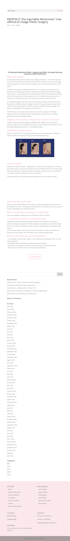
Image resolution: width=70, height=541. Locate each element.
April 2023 (10, 377)
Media (18, 25)
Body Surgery (42, 495)
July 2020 (9, 430)
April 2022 (10, 388)
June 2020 (10, 433)
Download (35, 256)
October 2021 (11, 399)
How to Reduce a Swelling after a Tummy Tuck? (21, 288)
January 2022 (11, 394)
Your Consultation (13, 495)
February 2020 (11, 442)
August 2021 (11, 405)
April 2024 (10, 363)
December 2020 (12, 419)
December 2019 (12, 445)
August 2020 (11, 428)
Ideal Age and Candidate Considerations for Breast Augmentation (27, 291)
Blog (8, 463)
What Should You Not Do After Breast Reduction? (22, 293)
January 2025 (11, 346)
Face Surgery (42, 498)
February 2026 (11, 312)
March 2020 (10, 439)
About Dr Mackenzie (14, 492)
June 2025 (10, 332)
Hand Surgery (42, 489)
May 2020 (10, 436)
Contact (10, 503)
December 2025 (12, 315)
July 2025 (9, 329)
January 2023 (11, 382)
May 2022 (10, 385)
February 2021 (11, 416)
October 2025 (11, 320)
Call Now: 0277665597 (43, 519)
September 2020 (12, 425)
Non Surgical (42, 503)
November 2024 (12, 351)
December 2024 (12, 349)
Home (10, 489)
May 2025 (10, 335)
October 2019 (11, 450)
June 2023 (10, 371)
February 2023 (11, 380)
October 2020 (11, 422)
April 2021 (10, 413)
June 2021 (10, 408)
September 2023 (12, 366)
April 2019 (10, 456)
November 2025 (12, 318)
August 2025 (11, 326)
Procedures (11, 498)
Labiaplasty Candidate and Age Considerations (21, 285)
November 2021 (12, 397)
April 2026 (10, 306)
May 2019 (10, 453)
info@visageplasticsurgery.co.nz (47, 523)
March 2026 (10, 309)
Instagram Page (11, 519)
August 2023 (11, 368)
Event (8, 466)
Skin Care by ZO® (13, 500)
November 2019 (12, 447)
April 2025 (10, 337)
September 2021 (12, 402)
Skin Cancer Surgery (44, 500)
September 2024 (12, 357)
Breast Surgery (42, 492)
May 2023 (10, 374)
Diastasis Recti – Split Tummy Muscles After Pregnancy (23, 282)
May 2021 (10, 411)
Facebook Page (11, 516)
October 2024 (11, 354)
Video (8, 475)
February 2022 (11, 391)
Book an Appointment (15, 506)
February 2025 (11, 343)
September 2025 (12, 323)
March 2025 (10, 340)
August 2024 (11, 360)
